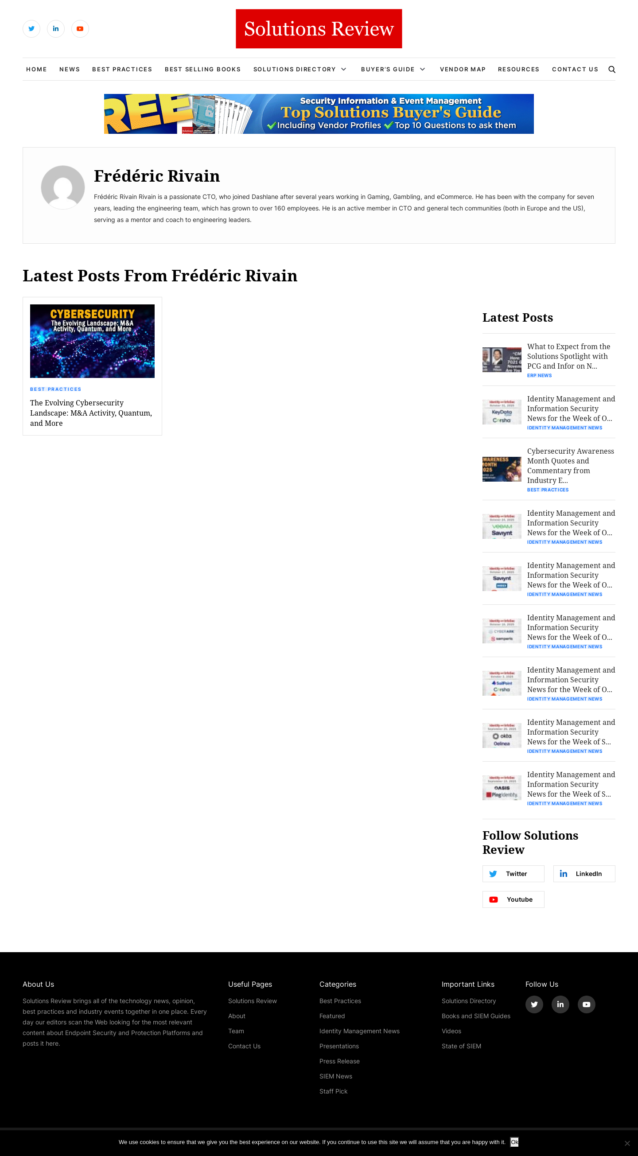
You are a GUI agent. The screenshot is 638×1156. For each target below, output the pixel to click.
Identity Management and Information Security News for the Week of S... (571, 731)
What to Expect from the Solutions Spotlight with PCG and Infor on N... (569, 356)
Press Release (339, 1061)
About (236, 1016)
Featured (332, 1016)
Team (236, 1031)
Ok (514, 1142)
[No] (626, 1143)
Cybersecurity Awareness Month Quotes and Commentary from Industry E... (570, 465)
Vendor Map (463, 69)
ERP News (539, 375)
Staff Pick (333, 1091)
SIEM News (335, 1076)
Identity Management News (565, 427)
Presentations (339, 1046)
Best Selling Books (203, 69)
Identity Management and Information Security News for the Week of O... (571, 408)
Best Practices (122, 69)
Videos (451, 1031)
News (69, 69)
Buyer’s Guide (388, 69)
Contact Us (575, 69)
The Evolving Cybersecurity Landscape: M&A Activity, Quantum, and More (91, 413)
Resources (519, 69)
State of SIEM (461, 1046)
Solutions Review (252, 1000)
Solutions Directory (294, 69)
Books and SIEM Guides (476, 1016)
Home (36, 69)
